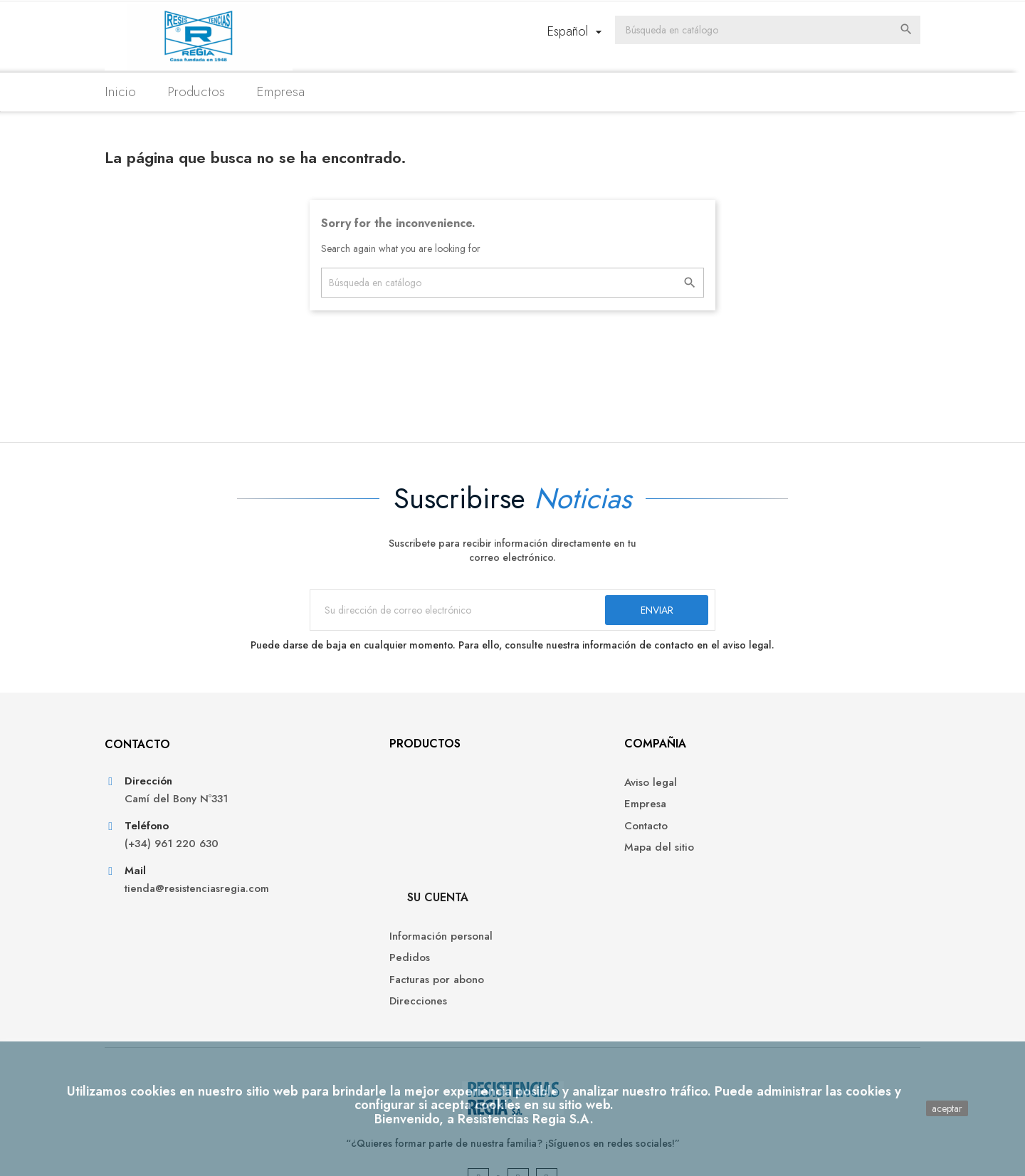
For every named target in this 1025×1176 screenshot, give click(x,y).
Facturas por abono (773, 833)
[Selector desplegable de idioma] (604, 32)
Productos (209, 91)
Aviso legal (549, 791)
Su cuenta (774, 752)
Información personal (777, 791)
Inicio (133, 91)
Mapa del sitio (558, 856)
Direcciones (755, 856)
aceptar (947, 1108)
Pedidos (746, 812)
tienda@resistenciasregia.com (209, 898)
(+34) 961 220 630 (184, 853)
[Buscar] (776, 30)
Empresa (293, 91)
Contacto (545, 833)
